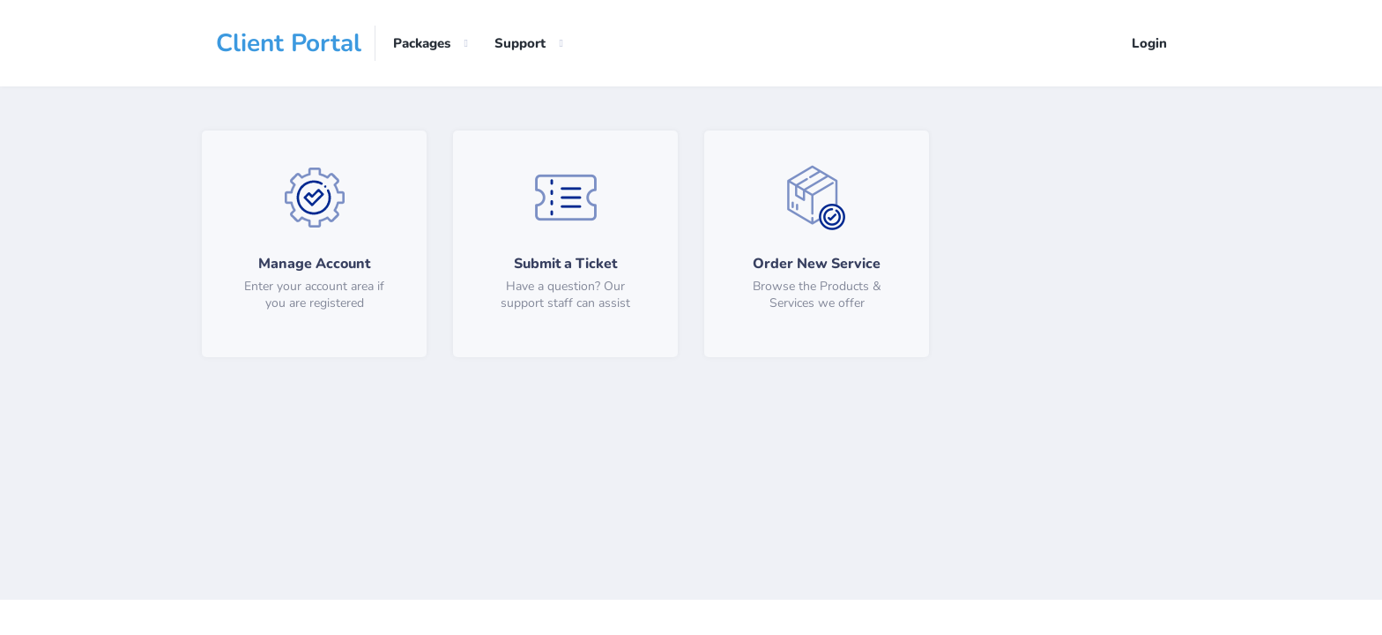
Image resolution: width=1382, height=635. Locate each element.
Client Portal (288, 43)
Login (1149, 43)
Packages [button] (421, 43)
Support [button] (520, 43)
